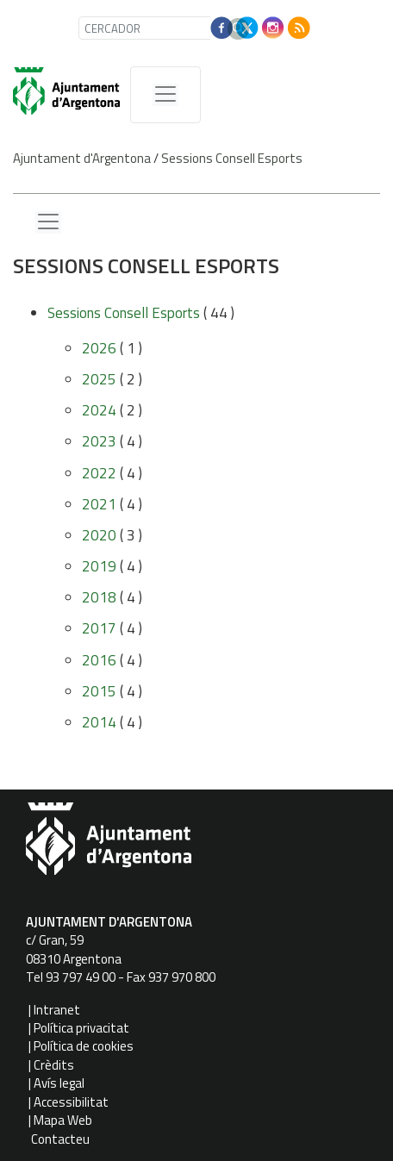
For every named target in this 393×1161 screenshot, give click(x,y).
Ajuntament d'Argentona (82, 158)
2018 (99, 597)
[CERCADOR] (148, 28)
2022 (99, 473)
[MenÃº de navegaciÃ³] (165, 94)
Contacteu (60, 1139)
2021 (99, 504)
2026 (99, 348)
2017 (99, 628)
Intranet (57, 1010)
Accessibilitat (71, 1102)
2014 (99, 722)
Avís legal (59, 1083)
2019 (99, 566)
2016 (99, 660)
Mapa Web (63, 1120)
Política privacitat (81, 1028)
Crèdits (54, 1065)
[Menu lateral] (48, 222)
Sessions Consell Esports (232, 158)
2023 (99, 441)
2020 (99, 535)
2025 (99, 379)
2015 (99, 691)
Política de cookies (84, 1046)
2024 (99, 410)
